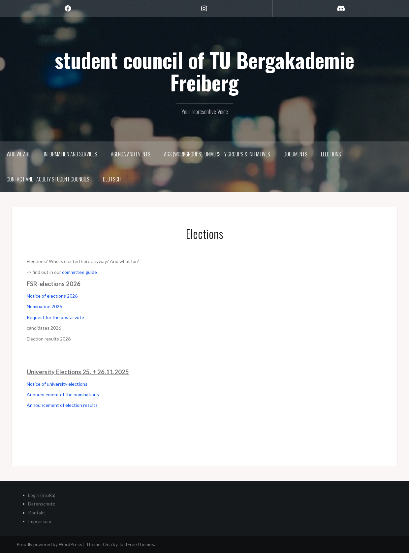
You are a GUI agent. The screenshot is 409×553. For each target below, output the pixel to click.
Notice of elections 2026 (52, 296)
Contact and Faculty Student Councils (48, 179)
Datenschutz (41, 503)
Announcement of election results (62, 405)
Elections (331, 154)
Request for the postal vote (55, 317)
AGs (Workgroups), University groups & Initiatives (217, 154)
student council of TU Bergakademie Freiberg (204, 71)
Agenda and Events (130, 154)
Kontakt (36, 512)
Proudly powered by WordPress (49, 544)
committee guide (79, 272)
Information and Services (70, 154)
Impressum (39, 521)
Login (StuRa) (41, 495)
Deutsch (112, 179)
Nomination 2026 (44, 306)
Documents (295, 154)
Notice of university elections (57, 384)
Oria (107, 544)
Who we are (18, 154)
